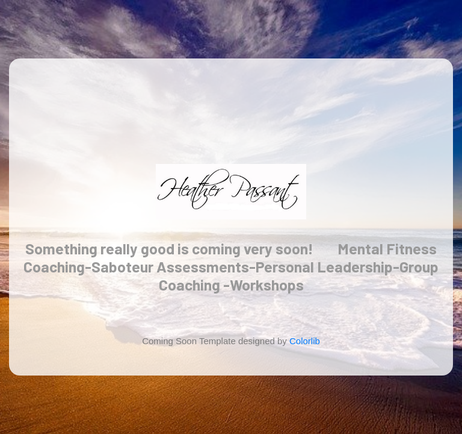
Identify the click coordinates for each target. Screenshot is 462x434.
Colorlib (304, 341)
